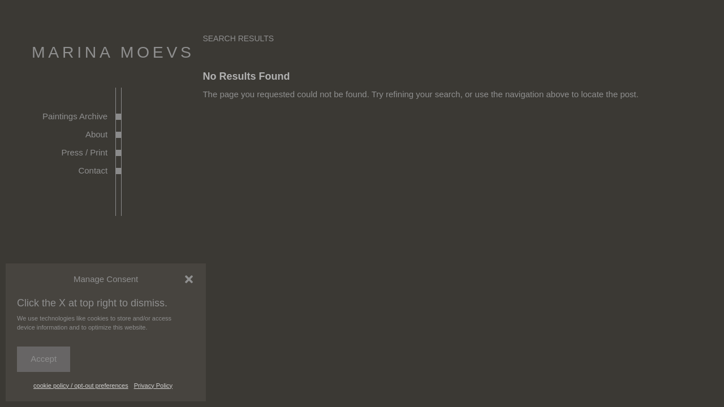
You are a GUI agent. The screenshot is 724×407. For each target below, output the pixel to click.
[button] (189, 279)
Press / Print (84, 152)
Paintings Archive (74, 116)
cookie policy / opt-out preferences (80, 385)
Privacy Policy (153, 385)
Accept (44, 358)
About (96, 134)
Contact (92, 170)
